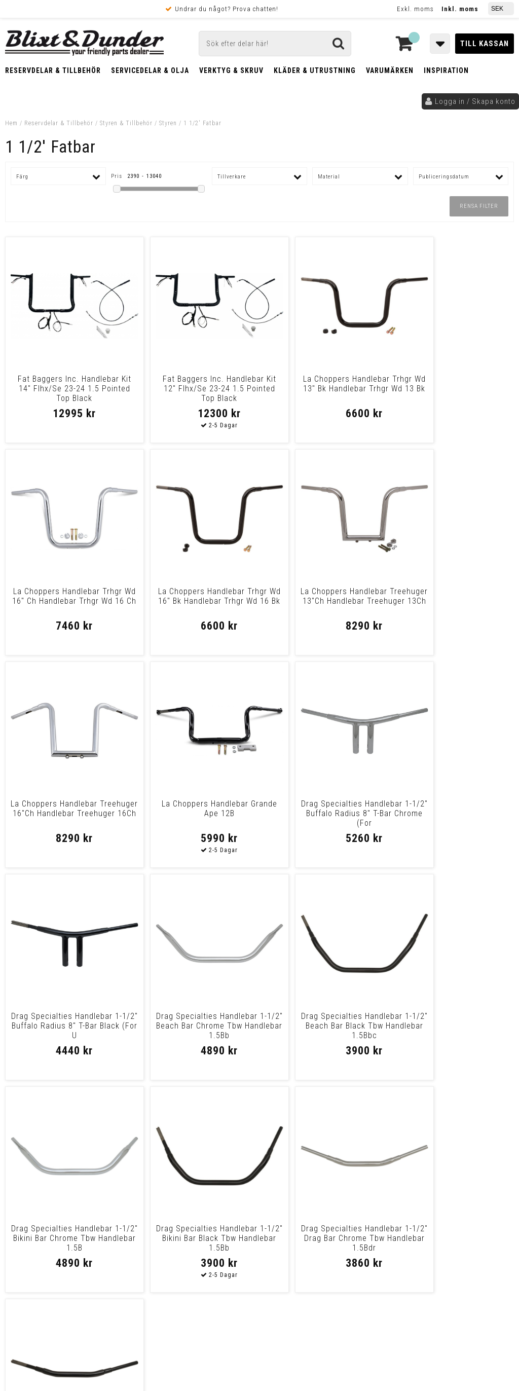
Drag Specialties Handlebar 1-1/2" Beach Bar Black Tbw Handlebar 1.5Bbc (452, 813)
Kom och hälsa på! (170, 1197)
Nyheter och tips (71, 1163)
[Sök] (275, 43)
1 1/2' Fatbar (202, 123)
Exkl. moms (415, 9)
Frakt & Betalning (39, 1250)
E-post (226, 1146)
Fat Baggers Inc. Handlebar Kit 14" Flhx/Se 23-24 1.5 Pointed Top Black (66, 388)
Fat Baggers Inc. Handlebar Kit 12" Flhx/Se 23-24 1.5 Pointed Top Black (195, 388)
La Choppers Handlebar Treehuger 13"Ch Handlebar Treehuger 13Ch (195, 601)
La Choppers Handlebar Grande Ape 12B (452, 596)
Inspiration (446, 70)
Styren (168, 123)
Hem (11, 123)
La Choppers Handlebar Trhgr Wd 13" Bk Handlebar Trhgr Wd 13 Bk (323, 388)
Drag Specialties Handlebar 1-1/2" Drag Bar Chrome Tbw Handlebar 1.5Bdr (323, 1025)
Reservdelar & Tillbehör (53, 70)
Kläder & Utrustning (315, 70)
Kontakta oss (454, 1159)
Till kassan (484, 43)
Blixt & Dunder (456, 1146)
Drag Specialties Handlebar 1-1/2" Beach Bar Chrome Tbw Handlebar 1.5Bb (323, 813)
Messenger (279, 1146)
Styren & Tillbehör (126, 123)
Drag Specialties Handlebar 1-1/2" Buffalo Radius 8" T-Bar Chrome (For (66, 813)
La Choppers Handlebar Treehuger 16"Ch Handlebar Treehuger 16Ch (324, 601)
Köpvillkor (27, 1260)
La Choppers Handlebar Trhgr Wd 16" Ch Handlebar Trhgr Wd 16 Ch (452, 388)
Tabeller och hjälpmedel (71, 1137)
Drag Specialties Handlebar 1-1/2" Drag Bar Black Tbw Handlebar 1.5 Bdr (452, 1025)
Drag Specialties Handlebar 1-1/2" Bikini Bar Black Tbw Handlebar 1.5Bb (194, 1025)
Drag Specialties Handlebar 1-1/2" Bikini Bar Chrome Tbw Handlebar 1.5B (66, 1025)
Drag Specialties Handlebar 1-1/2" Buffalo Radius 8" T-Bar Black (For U (194, 813)
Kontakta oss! (166, 1133)
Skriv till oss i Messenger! (376, 1138)
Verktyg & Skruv (231, 70)
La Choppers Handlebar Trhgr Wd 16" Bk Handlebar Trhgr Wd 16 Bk (66, 601)
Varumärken (390, 70)
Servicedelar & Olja (150, 70)
